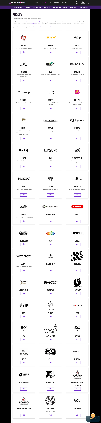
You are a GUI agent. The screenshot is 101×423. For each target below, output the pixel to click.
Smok (79, 123)
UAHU (60, 175)
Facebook (45, 366)
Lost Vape (40, 221)
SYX (41, 242)
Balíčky (65, 7)
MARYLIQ (60, 263)
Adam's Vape (79, 195)
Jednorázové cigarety (51, 390)
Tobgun (21, 149)
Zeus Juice (40, 307)
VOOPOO (77, 390)
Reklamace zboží (72, 372)
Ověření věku (81, 372)
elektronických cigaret (27, 21)
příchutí (32, 23)
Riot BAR (60, 307)
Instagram (55, 366)
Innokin (60, 95)
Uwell (79, 175)
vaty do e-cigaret (58, 27)
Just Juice (60, 195)
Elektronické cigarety (18, 7)
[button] (76, 3)
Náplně (28, 7)
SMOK (35, 390)
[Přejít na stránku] (5, 65)
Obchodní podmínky (41, 372)
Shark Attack (60, 123)
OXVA (22, 242)
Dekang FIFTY (41, 195)
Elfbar (79, 221)
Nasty (79, 307)
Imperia (41, 95)
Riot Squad (41, 175)
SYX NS (79, 242)
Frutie (79, 69)
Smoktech (21, 221)
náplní (67, 21)
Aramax (22, 43)
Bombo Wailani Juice (60, 283)
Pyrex (22, 175)
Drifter (60, 149)
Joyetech (79, 95)
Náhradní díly (47, 7)
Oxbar (81, 390)
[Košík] (88, 3)
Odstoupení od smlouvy (61, 372)
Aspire (41, 43)
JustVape (79, 283)
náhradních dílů (36, 21)
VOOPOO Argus (59, 390)
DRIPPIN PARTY (79, 263)
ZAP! (60, 221)
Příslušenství (57, 7)
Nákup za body (73, 7)
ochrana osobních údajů (26, 420)
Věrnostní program (24, 372)
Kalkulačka (32, 372)
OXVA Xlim (65, 390)
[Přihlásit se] (82, 3)
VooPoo (21, 195)
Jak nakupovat (51, 372)
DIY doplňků (39, 27)
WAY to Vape (60, 242)
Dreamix (79, 43)
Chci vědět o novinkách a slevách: (34, 359)
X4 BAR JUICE (21, 283)
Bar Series (21, 307)
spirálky (49, 27)
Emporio (41, 69)
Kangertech (79, 149)
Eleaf (22, 69)
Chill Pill (21, 95)
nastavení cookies (35, 420)
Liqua (41, 123)
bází (36, 23)
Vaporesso (41, 149)
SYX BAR (22, 328)
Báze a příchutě (37, 7)
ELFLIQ (22, 263)
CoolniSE (60, 43)
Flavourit (60, 69)
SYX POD (41, 263)
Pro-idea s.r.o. (85, 420)
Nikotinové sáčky (84, 7)
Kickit (22, 123)
